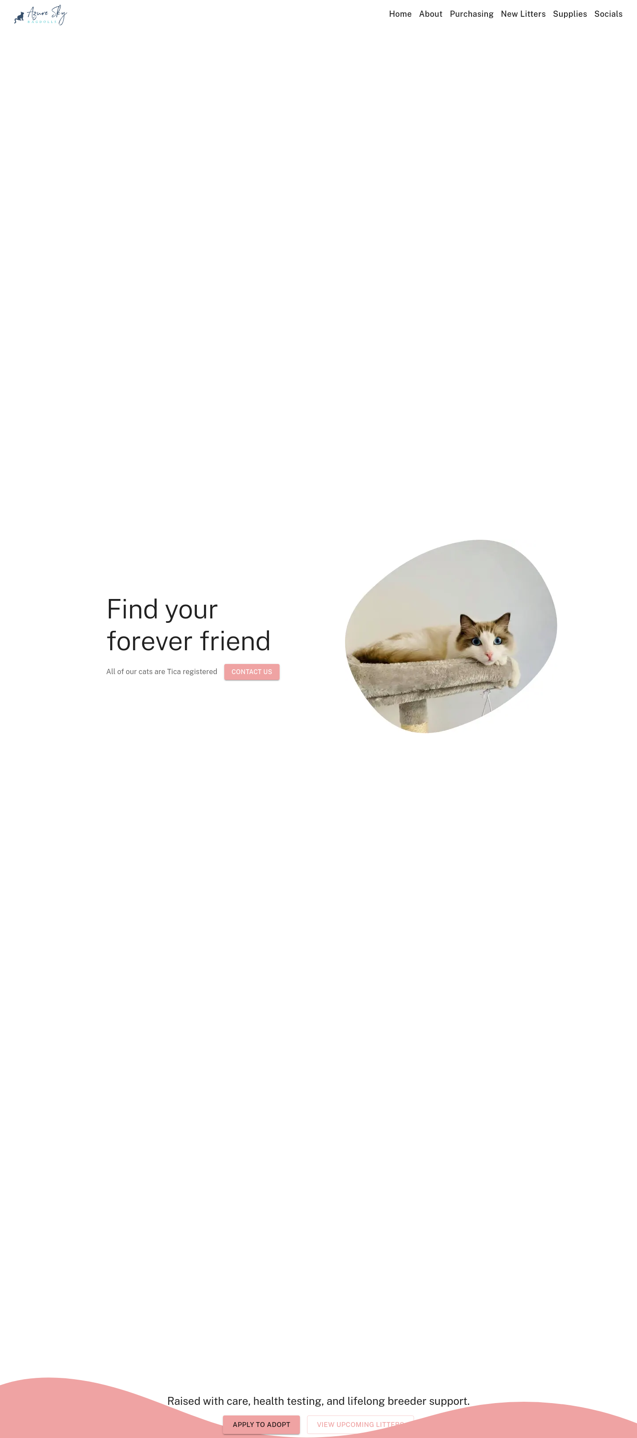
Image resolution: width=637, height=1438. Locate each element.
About (430, 13)
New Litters (523, 13)
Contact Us (251, 672)
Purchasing (471, 13)
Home (401, 13)
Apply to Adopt (261, 1424)
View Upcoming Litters (360, 1425)
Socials (608, 13)
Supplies (570, 13)
